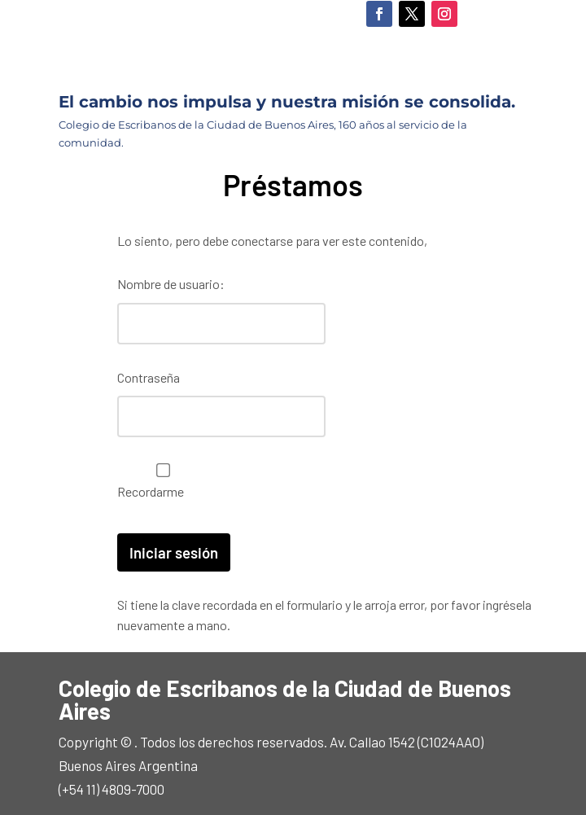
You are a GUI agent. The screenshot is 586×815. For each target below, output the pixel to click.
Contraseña (148, 374)
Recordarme (159, 475)
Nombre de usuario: (171, 283)
